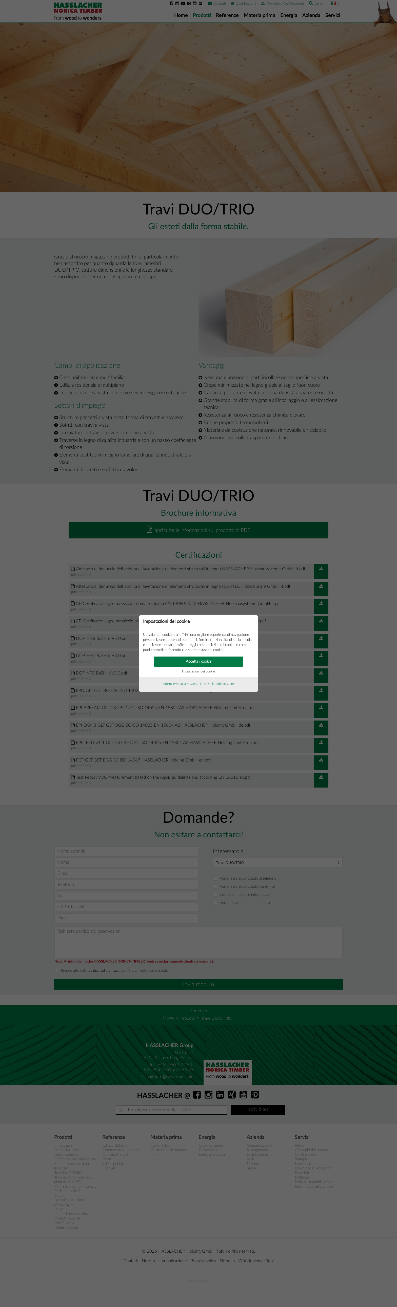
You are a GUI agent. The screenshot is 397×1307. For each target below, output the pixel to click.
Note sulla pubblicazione (217, 684)
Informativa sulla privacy (180, 684)
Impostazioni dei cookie (198, 671)
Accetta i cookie (198, 661)
